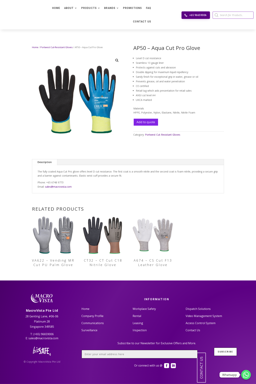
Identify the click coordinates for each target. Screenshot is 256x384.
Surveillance (89, 330)
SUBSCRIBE (225, 351)
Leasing (138, 323)
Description (45, 162)
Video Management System (204, 316)
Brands (109, 8)
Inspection (140, 330)
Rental (137, 316)
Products (89, 8)
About (69, 8)
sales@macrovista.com (58, 186)
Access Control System (200, 323)
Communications (92, 323)
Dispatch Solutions (198, 309)
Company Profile (92, 316)
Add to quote (146, 122)
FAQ (148, 8)
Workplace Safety (144, 309)
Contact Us (142, 21)
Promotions (132, 8)
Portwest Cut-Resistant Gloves (56, 47)
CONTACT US (201, 368)
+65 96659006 (198, 15)
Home (56, 8)
